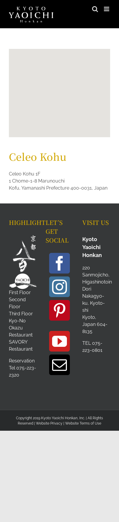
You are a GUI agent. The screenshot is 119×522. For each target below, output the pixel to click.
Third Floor (21, 313)
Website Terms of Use (83, 423)
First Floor (20, 292)
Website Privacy (49, 423)
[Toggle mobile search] (95, 9)
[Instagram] (59, 286)
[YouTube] (59, 341)
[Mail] (59, 364)
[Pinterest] (59, 310)
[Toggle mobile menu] (107, 9)
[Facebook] (59, 263)
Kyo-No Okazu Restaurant (21, 328)
